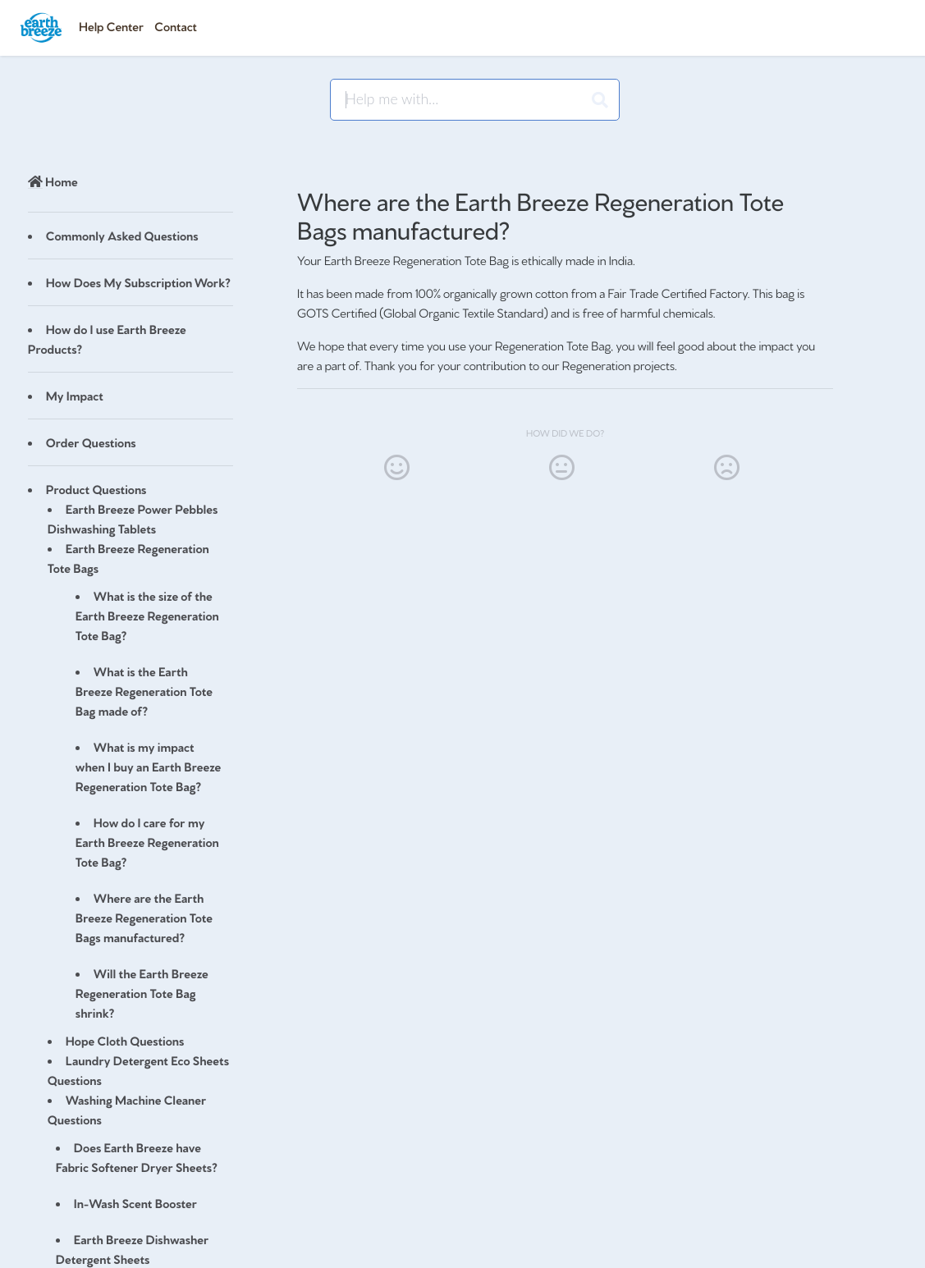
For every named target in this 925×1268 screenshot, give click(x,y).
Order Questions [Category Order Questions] (91, 442)
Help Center (111, 26)
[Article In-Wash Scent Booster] (130, 1203)
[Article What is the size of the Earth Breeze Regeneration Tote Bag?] (130, 615)
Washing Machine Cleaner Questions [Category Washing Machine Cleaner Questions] (127, 1109)
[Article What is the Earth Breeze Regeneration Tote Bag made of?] (130, 691)
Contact (175, 26)
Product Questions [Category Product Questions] (96, 489)
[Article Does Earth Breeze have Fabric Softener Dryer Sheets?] (130, 1157)
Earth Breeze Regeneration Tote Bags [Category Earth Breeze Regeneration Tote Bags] (128, 557)
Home (53, 181)
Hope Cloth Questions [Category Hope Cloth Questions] (125, 1040)
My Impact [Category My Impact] (74, 395)
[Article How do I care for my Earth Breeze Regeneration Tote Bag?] (130, 842)
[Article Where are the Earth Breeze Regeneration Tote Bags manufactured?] (130, 917)
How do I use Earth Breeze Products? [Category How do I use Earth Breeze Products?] (107, 338)
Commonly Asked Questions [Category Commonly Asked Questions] (122, 235)
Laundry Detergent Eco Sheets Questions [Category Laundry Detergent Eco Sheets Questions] (138, 1069)
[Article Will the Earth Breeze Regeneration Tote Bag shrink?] (130, 993)
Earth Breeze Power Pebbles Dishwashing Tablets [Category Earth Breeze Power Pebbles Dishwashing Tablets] (133, 518)
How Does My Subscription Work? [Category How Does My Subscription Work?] (138, 282)
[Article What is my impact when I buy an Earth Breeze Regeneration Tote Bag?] (130, 766)
